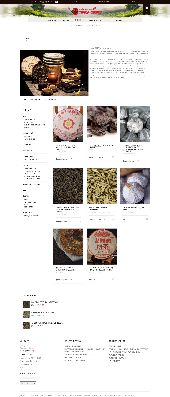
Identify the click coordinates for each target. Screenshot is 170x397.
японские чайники (31, 202)
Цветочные (59, 272)
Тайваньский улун (30, 174)
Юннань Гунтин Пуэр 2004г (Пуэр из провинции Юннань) (67, 209)
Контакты (128, 395)
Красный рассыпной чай (31, 159)
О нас (76, 2)
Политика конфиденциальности (111, 395)
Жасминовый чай (29, 139)
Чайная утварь (28, 213)
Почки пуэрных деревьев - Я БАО (99, 212)
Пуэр (124, 154)
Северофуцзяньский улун (32, 176)
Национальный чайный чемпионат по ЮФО (125, 352)
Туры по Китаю (115, 20)
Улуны (25, 165)
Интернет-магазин (47, 395)
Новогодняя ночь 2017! (72, 357)
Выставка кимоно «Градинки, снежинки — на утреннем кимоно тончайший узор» (84, 350)
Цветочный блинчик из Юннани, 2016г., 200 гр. (66, 269)
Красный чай (28, 156)
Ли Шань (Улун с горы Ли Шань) (38, 312)
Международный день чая (74, 360)
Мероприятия (95, 20)
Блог (65, 395)
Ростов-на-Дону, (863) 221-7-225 (42, 2)
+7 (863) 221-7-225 (26, 355)
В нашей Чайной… (115, 346)
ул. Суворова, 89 (27, 351)
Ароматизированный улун (32, 179)
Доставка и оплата (104, 2)
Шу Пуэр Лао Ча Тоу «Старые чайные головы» (101, 146)
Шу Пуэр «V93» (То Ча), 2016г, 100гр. (134, 208)
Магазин (52, 20)
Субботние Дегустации (117, 358)
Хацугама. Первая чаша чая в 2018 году (79, 354)
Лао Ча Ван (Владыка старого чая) (40, 302)
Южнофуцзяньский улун (32, 171)
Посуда (26, 196)
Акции (78, 20)
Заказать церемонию (27, 373)
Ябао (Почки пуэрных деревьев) (98, 208)
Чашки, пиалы (28, 207)
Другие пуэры (130, 154)
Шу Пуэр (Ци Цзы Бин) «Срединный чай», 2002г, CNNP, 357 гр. (66, 147)
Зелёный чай (28, 133)
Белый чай (27, 145)
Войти (133, 2)
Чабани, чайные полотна (32, 216)
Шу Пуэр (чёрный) (61, 152)
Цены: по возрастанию (31, 99)
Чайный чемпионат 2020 (73, 346)
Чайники (26, 199)
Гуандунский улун (30, 168)
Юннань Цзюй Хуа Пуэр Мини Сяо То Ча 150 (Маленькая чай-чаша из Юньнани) (133, 148)
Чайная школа (114, 361)
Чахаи (26, 204)
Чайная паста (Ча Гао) (31, 184)
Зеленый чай (28, 136)
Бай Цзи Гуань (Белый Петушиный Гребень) (43, 323)
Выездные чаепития (116, 355)
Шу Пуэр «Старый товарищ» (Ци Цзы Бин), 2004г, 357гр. (101, 269)
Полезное (26, 190)
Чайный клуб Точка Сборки (29, 395)
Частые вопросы (75, 395)
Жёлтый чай (27, 151)
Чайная (65, 20)
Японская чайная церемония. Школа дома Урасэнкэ (128, 349)
